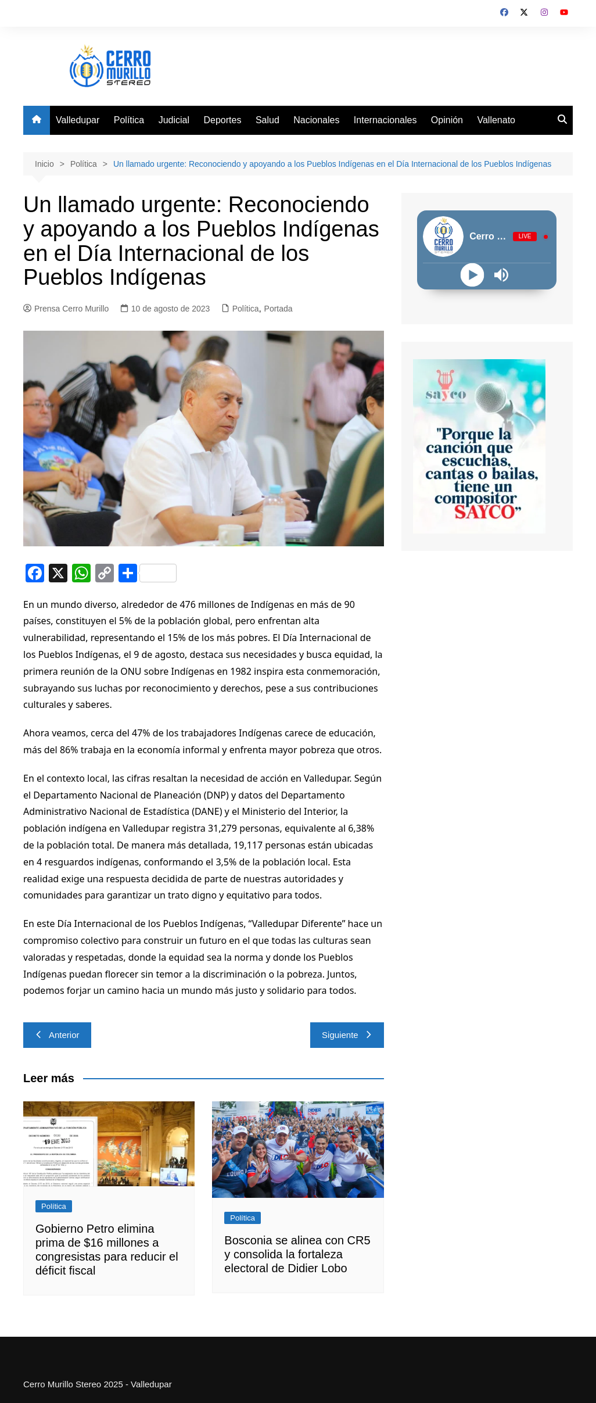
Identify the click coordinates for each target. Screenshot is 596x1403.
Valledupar (77, 120)
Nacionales (316, 120)
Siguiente (347, 1035)
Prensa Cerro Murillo (66, 308)
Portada (278, 308)
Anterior (57, 1035)
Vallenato (496, 120)
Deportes (223, 120)
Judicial (174, 120)
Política (129, 120)
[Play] (472, 275)
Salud (267, 120)
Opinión (447, 120)
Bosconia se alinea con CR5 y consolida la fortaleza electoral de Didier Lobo (297, 1254)
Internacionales (385, 120)
